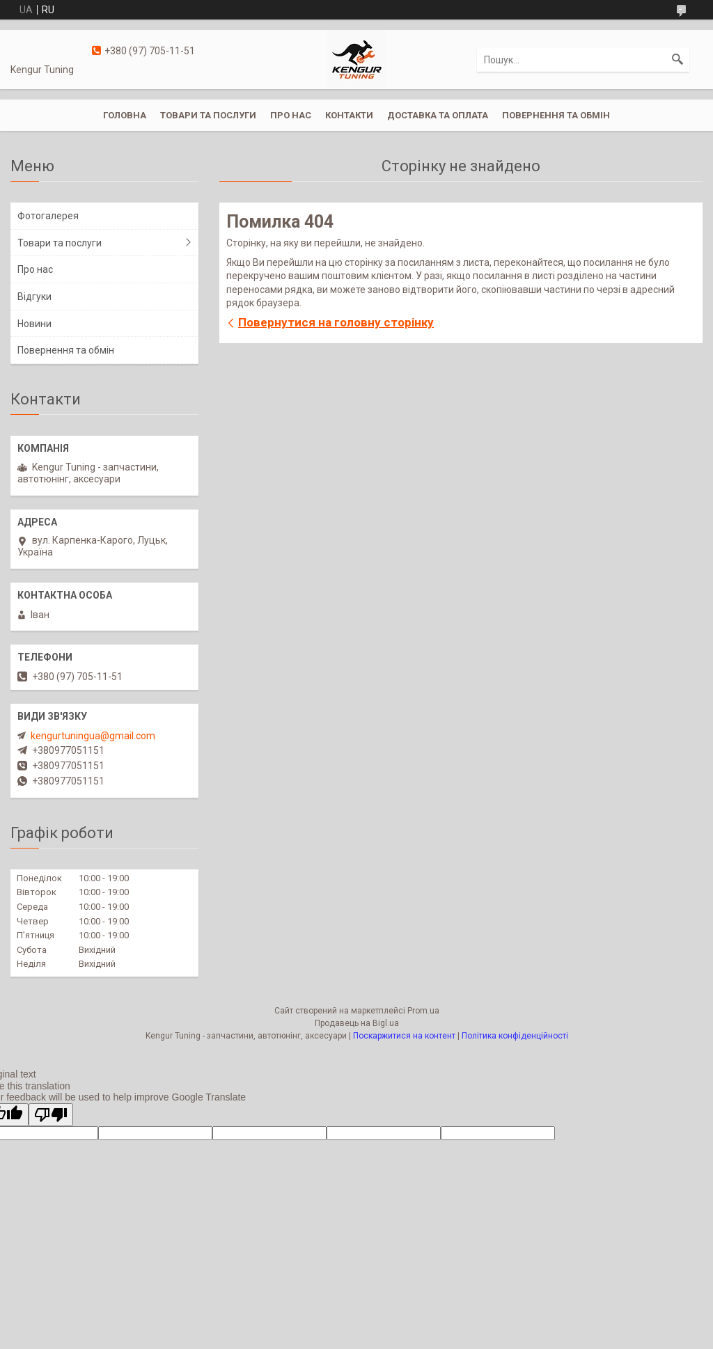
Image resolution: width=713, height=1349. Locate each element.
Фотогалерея (48, 215)
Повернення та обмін (556, 115)
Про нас (290, 115)
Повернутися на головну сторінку (336, 322)
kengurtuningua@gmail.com (93, 735)
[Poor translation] (51, 1114)
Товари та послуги (208, 115)
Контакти (349, 115)
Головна (124, 115)
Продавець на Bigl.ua (357, 1023)
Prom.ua (423, 1011)
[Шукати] (677, 60)
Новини (34, 323)
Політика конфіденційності (515, 1036)
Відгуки (34, 296)
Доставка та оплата (437, 115)
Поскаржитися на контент (404, 1036)
